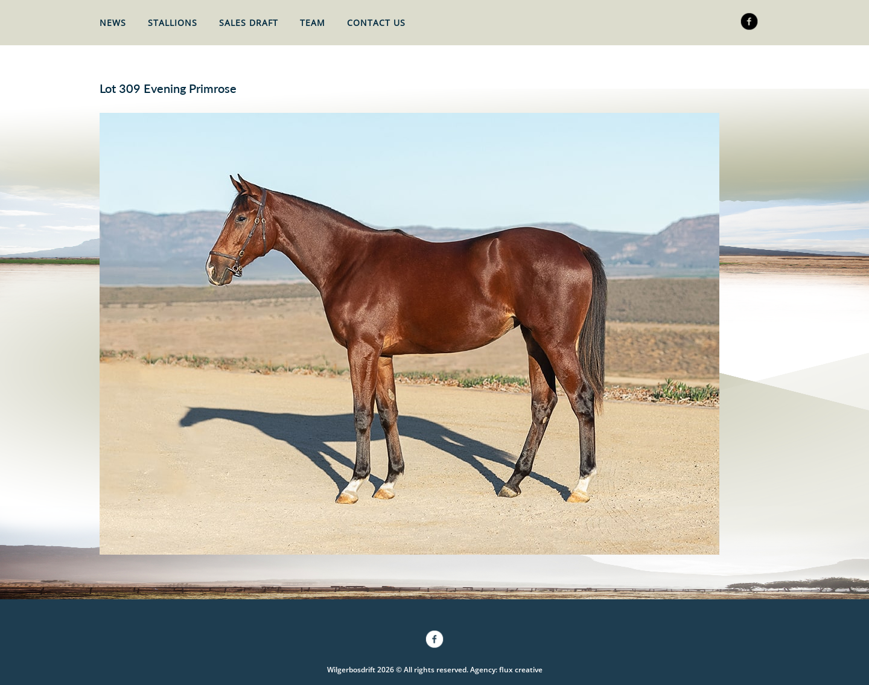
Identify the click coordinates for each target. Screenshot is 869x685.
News (113, 22)
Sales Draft (248, 22)
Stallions (172, 22)
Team (312, 22)
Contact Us (376, 22)
